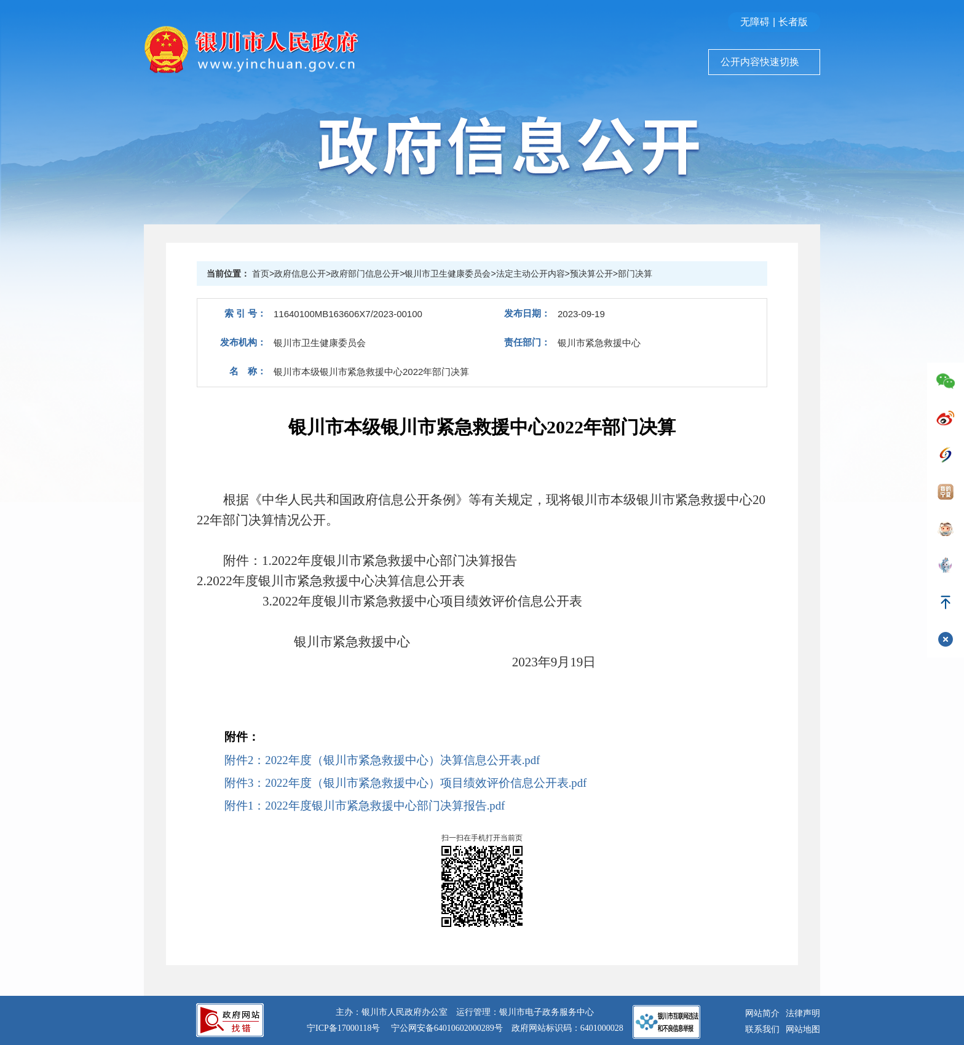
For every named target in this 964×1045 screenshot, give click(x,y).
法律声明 (803, 1013)
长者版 (793, 22)
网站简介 (762, 1013)
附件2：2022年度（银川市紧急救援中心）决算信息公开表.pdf (382, 760)
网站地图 (803, 1029)
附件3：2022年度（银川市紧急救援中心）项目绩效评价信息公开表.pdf (405, 782)
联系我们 (762, 1029)
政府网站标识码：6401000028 (567, 1028)
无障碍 (755, 22)
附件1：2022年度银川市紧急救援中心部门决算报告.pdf (364, 805)
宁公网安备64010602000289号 (447, 1028)
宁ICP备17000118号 (343, 1028)
